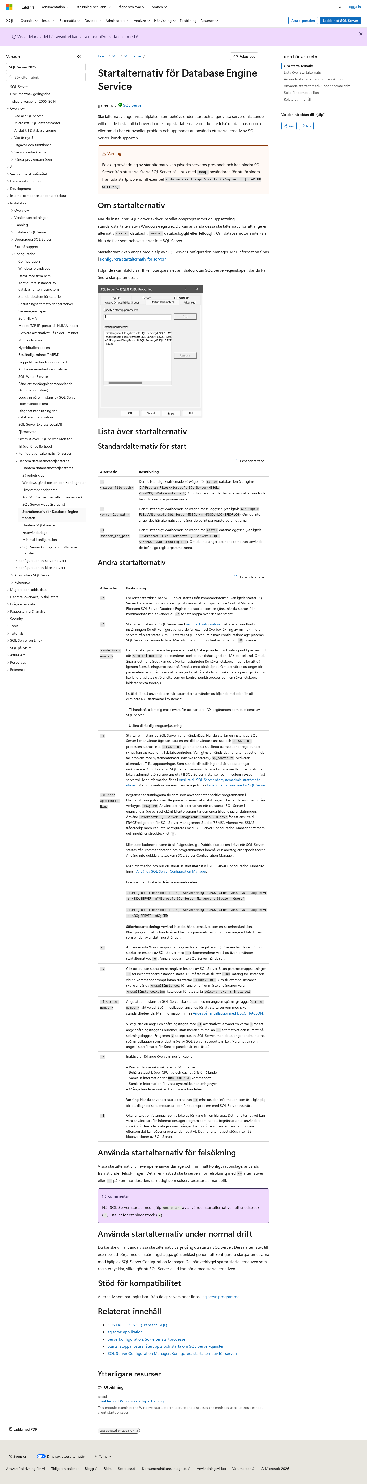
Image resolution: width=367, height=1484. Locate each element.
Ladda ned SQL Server (340, 20)
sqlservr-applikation (125, 1331)
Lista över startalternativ (303, 72)
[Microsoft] (9, 7)
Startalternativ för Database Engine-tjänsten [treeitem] (51, 514)
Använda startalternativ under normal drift (317, 85)
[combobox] (46, 67)
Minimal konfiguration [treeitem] (39, 539)
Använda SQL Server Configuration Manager (171, 871)
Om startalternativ (298, 65)
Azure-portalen (303, 20)
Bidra (108, 1468)
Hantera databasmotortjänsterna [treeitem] (47, 467)
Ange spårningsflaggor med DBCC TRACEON (228, 1013)
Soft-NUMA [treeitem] (27, 318)
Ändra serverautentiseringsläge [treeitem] (42, 369)
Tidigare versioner (65, 1468)
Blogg (89, 1468)
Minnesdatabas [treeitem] (30, 340)
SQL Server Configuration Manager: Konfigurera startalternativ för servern (173, 1353)
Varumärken (241, 1468)
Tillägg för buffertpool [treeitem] (35, 446)
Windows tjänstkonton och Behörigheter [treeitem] (54, 482)
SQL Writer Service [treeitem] (33, 376)
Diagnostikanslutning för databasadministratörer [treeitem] (37, 413)
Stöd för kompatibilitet (301, 92)
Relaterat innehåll (297, 99)
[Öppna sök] (340, 6)
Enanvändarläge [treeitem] (34, 532)
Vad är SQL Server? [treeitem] (29, 115)
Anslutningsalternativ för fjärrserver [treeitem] (45, 303)
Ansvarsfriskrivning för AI (25, 1468)
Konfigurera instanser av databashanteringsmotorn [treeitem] (38, 286)
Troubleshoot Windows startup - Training (131, 1401)
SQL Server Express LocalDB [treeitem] (40, 424)
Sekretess (125, 1468)
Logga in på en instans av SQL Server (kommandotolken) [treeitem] (47, 400)
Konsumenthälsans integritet (164, 1468)
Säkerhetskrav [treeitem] (33, 475)
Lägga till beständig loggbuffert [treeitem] (42, 362)
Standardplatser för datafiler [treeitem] (40, 296)
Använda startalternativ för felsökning (313, 79)
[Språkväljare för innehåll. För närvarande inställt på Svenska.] (17, 1456)
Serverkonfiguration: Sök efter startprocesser (147, 1339)
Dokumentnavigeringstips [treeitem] (30, 93)
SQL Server (132, 56)
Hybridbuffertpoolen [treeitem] (34, 347)
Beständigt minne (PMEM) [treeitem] (38, 354)
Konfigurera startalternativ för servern (133, 259)
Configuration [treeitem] (29, 261)
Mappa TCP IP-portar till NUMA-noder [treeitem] (48, 325)
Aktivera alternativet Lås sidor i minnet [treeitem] (48, 332)
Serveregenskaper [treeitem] (32, 310)
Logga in (354, 6)
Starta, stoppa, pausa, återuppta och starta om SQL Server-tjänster (166, 1346)
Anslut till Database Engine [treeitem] (35, 130)
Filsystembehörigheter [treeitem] (39, 489)
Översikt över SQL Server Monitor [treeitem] (45, 438)
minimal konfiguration (203, 624)
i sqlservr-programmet (221, 1296)
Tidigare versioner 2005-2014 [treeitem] (33, 101)
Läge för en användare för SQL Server (236, 785)
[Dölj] (79, 56)
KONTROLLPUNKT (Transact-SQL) (137, 1324)
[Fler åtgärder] (264, 56)
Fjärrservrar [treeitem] (27, 431)
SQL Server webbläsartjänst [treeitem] (43, 504)
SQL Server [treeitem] (19, 86)
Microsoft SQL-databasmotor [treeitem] (37, 122)
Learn (102, 56)
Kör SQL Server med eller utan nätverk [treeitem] (52, 496)
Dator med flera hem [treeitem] (34, 275)
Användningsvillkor (211, 1468)
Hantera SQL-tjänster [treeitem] (39, 525)
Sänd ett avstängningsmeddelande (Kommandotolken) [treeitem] (45, 386)
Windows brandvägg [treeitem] (34, 268)
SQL (115, 56)
